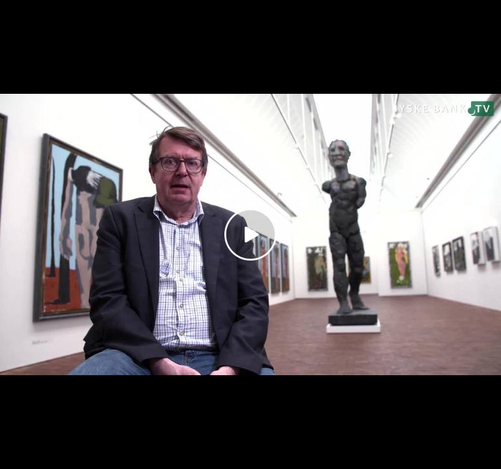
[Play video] (250, 234)
